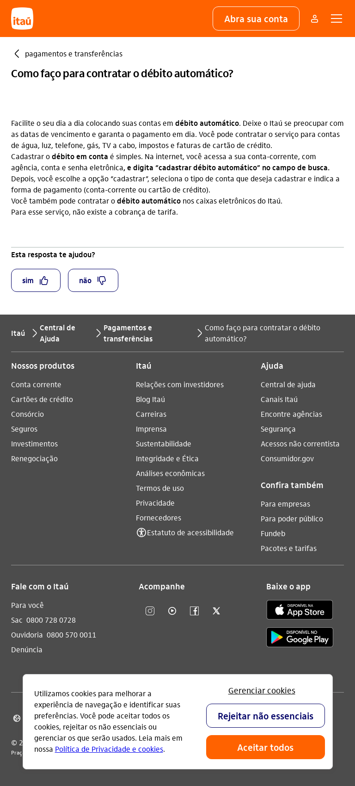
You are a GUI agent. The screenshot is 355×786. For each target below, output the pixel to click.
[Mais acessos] (314, 18)
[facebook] (194, 611)
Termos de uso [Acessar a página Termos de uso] (160, 488)
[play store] (299, 638)
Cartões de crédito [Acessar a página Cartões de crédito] (42, 399)
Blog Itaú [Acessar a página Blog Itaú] (150, 399)
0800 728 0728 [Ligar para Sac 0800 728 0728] (51, 620)
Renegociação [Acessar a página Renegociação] (34, 458)
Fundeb (273, 533)
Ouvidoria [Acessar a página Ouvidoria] (27, 634)
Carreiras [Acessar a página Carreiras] (151, 414)
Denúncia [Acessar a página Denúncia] (27, 649)
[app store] (299, 611)
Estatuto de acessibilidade (190, 532)
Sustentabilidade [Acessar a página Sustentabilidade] (163, 443)
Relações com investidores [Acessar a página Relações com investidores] (180, 384)
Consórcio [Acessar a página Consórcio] (27, 414)
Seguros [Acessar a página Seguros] (24, 428)
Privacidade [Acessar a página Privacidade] (155, 502)
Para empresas (285, 503)
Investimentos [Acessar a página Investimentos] (34, 443)
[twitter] (216, 611)
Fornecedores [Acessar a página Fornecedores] (158, 517)
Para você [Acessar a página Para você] (27, 605)
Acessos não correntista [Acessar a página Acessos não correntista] (300, 443)
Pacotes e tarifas (289, 548)
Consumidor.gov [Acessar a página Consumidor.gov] (287, 458)
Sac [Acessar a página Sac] (17, 620)
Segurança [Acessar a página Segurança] (278, 428)
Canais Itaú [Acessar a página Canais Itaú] (279, 399)
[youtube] (172, 611)
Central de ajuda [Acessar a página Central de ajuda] (288, 384)
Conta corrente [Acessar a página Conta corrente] (36, 384)
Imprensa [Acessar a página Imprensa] (151, 428)
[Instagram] (150, 611)
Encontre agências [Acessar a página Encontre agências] (291, 414)
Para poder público (292, 518)
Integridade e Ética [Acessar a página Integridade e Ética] (167, 458)
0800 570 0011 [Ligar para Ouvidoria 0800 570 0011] (71, 634)
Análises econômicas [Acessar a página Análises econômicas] (170, 473)
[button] (256, 18)
